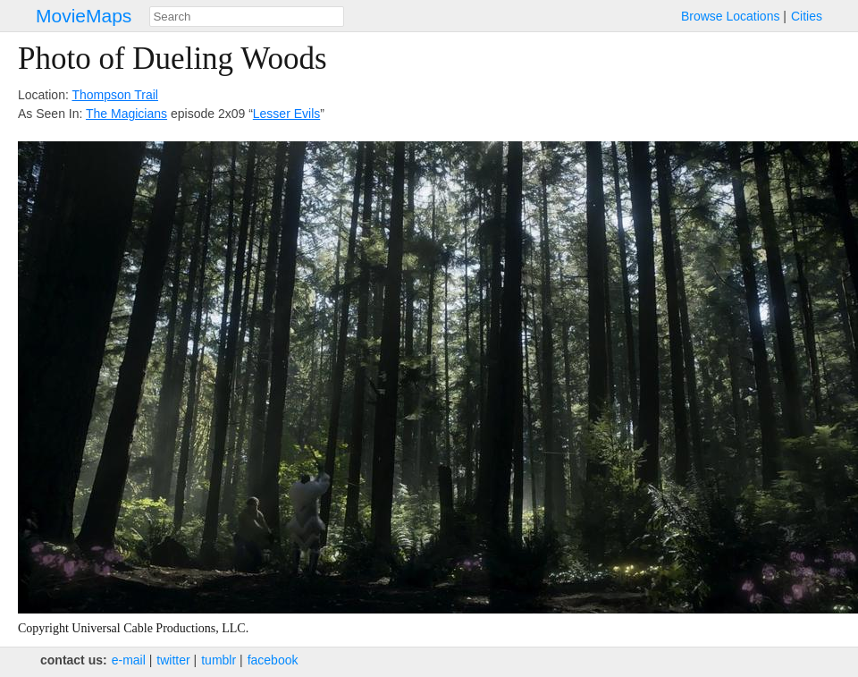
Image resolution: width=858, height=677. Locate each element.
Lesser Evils (286, 113)
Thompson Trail (114, 95)
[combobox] (246, 16)
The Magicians (126, 113)
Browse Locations (730, 16)
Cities (806, 16)
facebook (273, 660)
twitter (172, 660)
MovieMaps (83, 15)
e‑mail (129, 660)
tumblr (218, 660)
